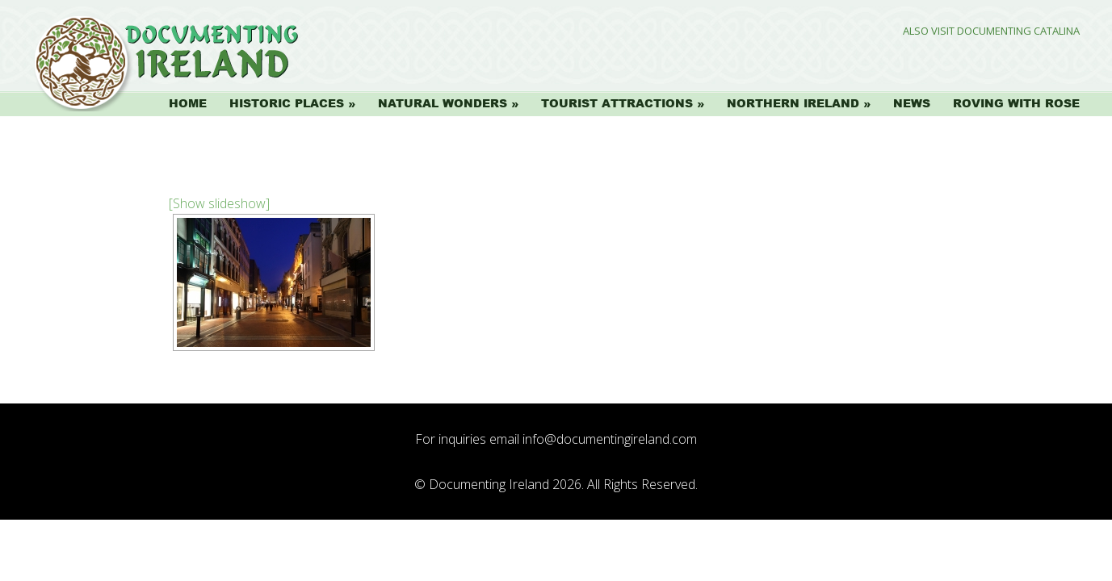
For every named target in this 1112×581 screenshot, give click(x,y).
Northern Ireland (793, 103)
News (911, 103)
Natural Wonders (442, 103)
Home (188, 103)
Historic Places (286, 103)
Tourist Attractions (617, 103)
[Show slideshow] (219, 203)
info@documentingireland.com (609, 439)
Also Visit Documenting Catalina (991, 31)
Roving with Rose (1016, 103)
